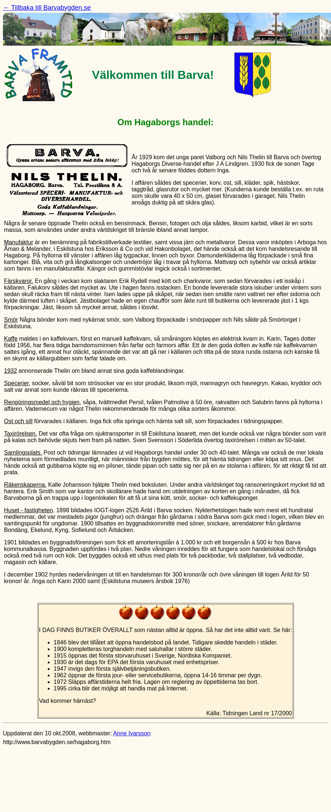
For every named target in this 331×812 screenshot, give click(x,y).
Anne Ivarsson (131, 733)
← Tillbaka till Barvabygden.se (47, 7)
